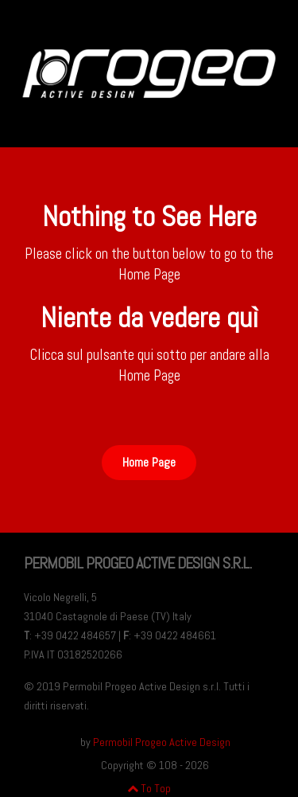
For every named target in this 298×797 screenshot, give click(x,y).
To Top (149, 788)
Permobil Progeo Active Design (161, 742)
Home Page (149, 462)
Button (149, 411)
